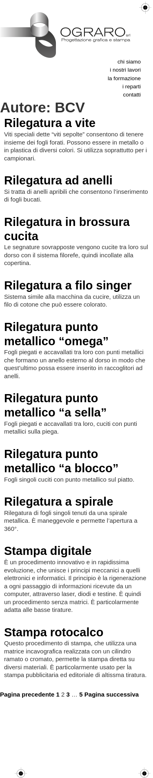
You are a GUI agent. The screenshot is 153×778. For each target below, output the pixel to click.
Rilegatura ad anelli (58, 180)
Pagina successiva (111, 694)
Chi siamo (129, 62)
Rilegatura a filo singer (68, 285)
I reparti (131, 86)
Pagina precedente (27, 694)
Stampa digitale (47, 550)
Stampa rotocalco (53, 632)
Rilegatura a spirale (58, 501)
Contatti (132, 95)
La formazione (124, 78)
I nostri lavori (125, 70)
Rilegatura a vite (49, 122)
